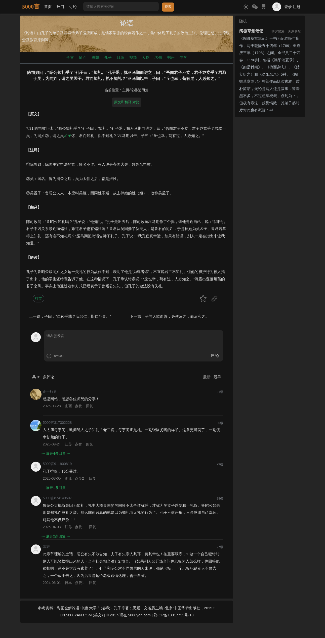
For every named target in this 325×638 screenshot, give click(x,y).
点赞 (78, 406)
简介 (83, 57)
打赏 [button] (38, 298)
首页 (48, 7)
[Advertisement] (270, 194)
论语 (133, 90)
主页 (125, 90)
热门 (60, 7)
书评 (171, 57)
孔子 (108, 57)
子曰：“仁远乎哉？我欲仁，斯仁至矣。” (77, 316)
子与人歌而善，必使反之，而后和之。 (177, 316)
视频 (133, 57)
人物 (145, 57)
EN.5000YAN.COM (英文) (81, 615)
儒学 (183, 57)
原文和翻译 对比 (127, 102)
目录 (120, 57)
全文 (70, 57)
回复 (89, 406)
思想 (95, 57)
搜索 (168, 7)
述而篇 (143, 90)
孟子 (67, 135)
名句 (158, 57)
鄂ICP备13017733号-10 (173, 615)
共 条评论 (43, 377)
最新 (207, 377)
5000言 (30, 7)
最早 (217, 377)
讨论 (73, 7)
